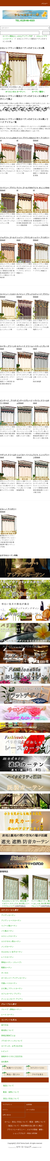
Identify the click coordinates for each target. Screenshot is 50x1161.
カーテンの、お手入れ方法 (25, 1046)
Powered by (24, 1147)
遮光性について (25, 1030)
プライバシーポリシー (16, 1129)
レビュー (25, 1051)
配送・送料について (37, 1122)
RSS (29, 1133)
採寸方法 (25, 1025)
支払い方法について (20, 1122)
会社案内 (25, 1061)
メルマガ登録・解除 (35, 1129)
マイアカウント (7, 1104)
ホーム (7, 1122)
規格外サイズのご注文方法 (25, 1056)
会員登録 (29, 1104)
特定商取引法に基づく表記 (31, 1126)
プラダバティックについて (25, 1040)
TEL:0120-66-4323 (25, 20)
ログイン (5, 1109)
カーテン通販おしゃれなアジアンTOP (17, 36)
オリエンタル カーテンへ (15, 92)
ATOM (34, 1133)
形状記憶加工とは (25, 1035)
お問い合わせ (7, 1115)
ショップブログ (19, 1133)
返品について (13, 1126)
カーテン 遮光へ (38, 92)
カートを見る (30, 1109)
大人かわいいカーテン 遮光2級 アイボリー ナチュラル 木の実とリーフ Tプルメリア (16, 891)
